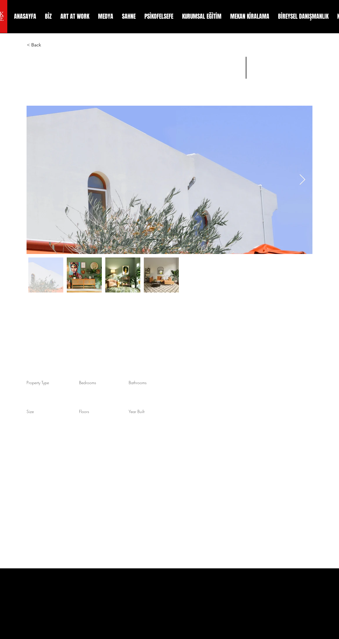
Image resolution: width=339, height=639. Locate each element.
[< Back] (47, 45)
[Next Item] (302, 180)
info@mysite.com (246, 351)
